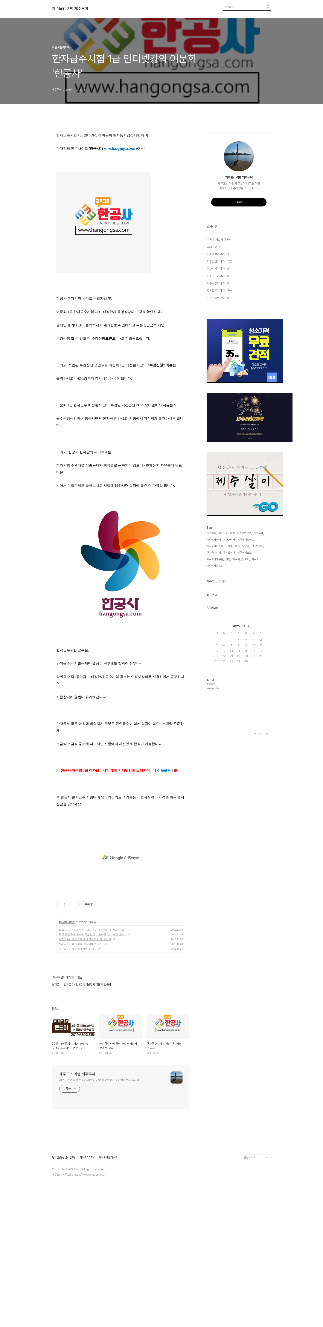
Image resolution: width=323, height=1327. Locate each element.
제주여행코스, (244, 681)
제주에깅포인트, (245, 668)
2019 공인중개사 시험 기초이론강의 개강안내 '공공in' (89, 1067)
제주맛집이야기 (219, 390)
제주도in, (223, 662)
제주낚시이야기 (218, 398)
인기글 (222, 710)
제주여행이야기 (218, 383)
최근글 (210, 710)
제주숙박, (259, 662)
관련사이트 (250, 1295)
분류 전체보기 (219, 369)
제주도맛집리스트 (108, 1295)
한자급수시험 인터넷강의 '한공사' (78, 1086)
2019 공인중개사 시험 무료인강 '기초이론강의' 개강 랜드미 (92, 1072)
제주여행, (212, 662)
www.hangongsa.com (119, 286)
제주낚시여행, (214, 668)
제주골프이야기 (218, 405)
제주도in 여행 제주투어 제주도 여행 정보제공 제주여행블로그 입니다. (99, 1217)
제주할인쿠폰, (244, 662)
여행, (228, 688)
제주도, (255, 688)
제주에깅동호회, (241, 688)
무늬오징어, (229, 681)
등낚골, (246, 675)
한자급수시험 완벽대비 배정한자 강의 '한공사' (85, 1076)
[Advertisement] (120, 164)
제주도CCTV (86, 1295)
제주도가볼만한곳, (216, 675)
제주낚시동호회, (215, 694)
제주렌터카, (229, 668)
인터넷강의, (257, 675)
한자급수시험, (214, 681)
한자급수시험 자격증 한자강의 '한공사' (81, 1081)
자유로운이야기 (67, 1059)
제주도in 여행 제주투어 (70, 8)
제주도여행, (234, 675)
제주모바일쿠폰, (215, 688)
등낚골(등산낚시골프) (63, 1295)
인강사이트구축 (218, 427)
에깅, (232, 662)
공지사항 (214, 376)
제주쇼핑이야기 (218, 412)
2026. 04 (238, 755)
